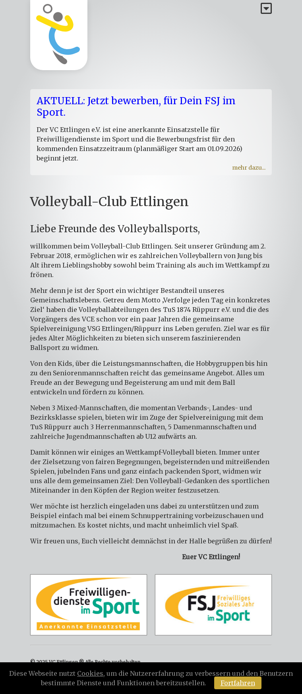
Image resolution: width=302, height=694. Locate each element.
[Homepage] (58, 35)
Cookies (90, 673)
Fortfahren (238, 683)
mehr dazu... (248, 167)
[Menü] (266, 8)
